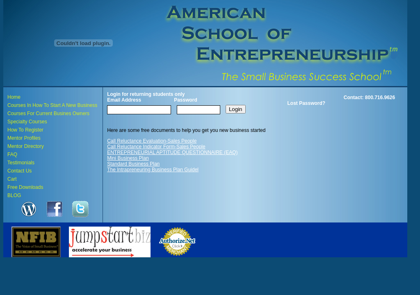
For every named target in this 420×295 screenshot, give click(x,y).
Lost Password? (307, 103)
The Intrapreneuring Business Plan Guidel (153, 169)
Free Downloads (25, 187)
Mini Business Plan (127, 158)
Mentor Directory (25, 146)
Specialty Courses (27, 122)
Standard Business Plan (133, 164)
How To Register (25, 130)
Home (14, 97)
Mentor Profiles (24, 138)
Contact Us (19, 171)
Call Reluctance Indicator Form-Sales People (156, 147)
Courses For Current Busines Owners (48, 113)
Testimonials (20, 163)
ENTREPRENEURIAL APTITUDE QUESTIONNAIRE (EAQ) (172, 152)
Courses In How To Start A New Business (52, 105)
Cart (12, 179)
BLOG (14, 195)
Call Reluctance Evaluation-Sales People (151, 141)
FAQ (12, 154)
